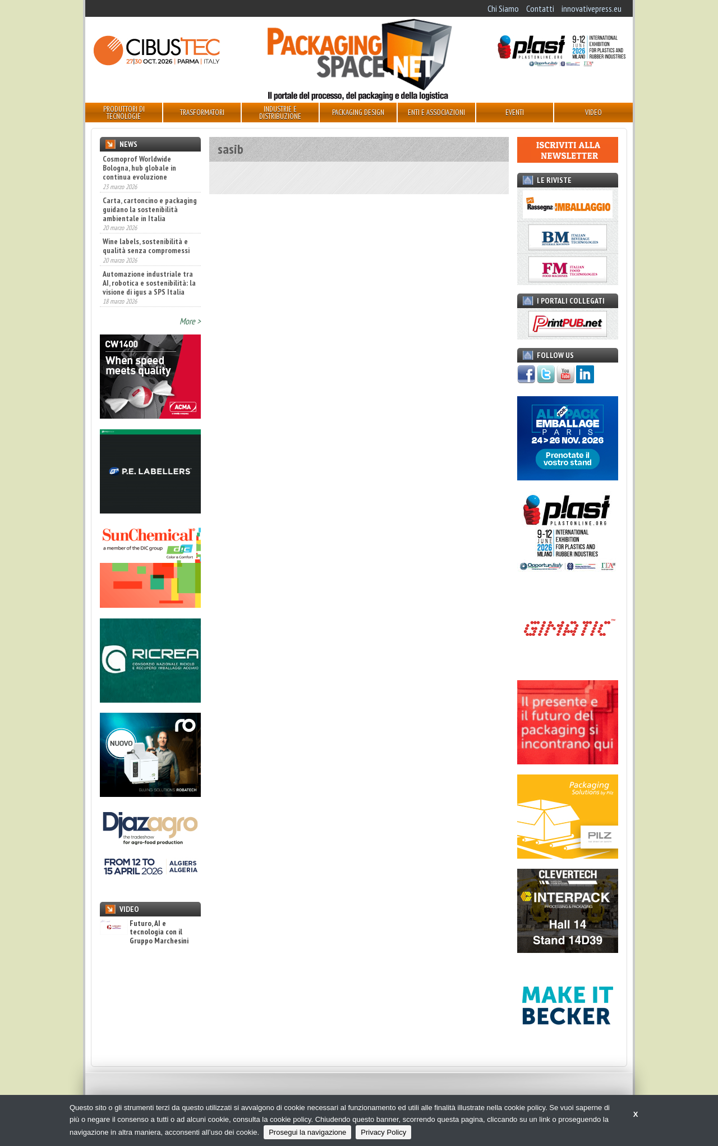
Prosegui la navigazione (307, 1132)
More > (190, 321)
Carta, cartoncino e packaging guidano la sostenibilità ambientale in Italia (150, 209)
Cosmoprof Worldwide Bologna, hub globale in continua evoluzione (139, 167)
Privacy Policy (383, 1132)
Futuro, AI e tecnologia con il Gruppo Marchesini (144, 932)
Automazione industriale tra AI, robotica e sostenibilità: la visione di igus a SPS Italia (149, 282)
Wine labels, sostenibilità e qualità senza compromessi (146, 246)
